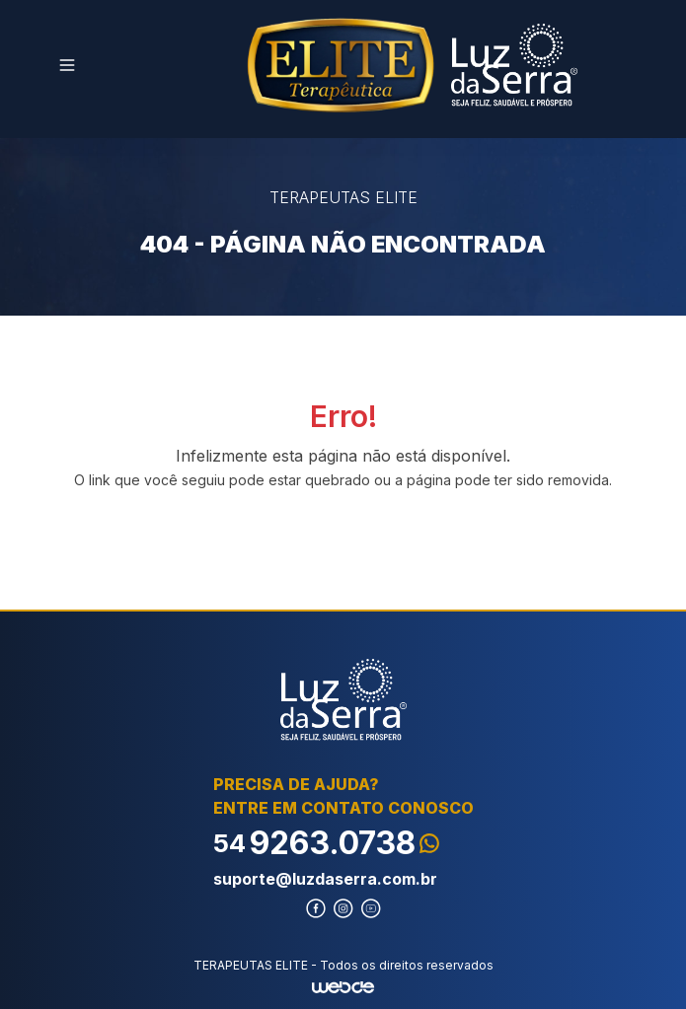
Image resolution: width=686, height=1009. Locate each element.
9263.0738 (326, 843)
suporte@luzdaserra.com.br (325, 879)
